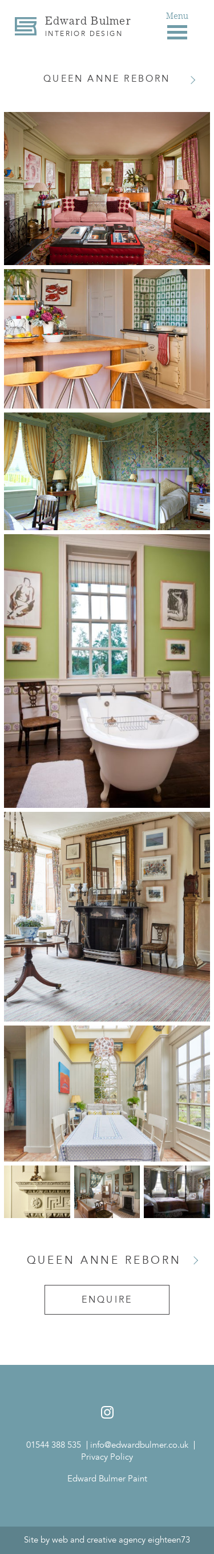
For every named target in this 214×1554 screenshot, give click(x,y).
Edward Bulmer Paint (107, 1479)
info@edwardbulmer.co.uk (139, 1445)
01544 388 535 (53, 1445)
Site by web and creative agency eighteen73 (107, 1540)
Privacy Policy (107, 1457)
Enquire (107, 1299)
